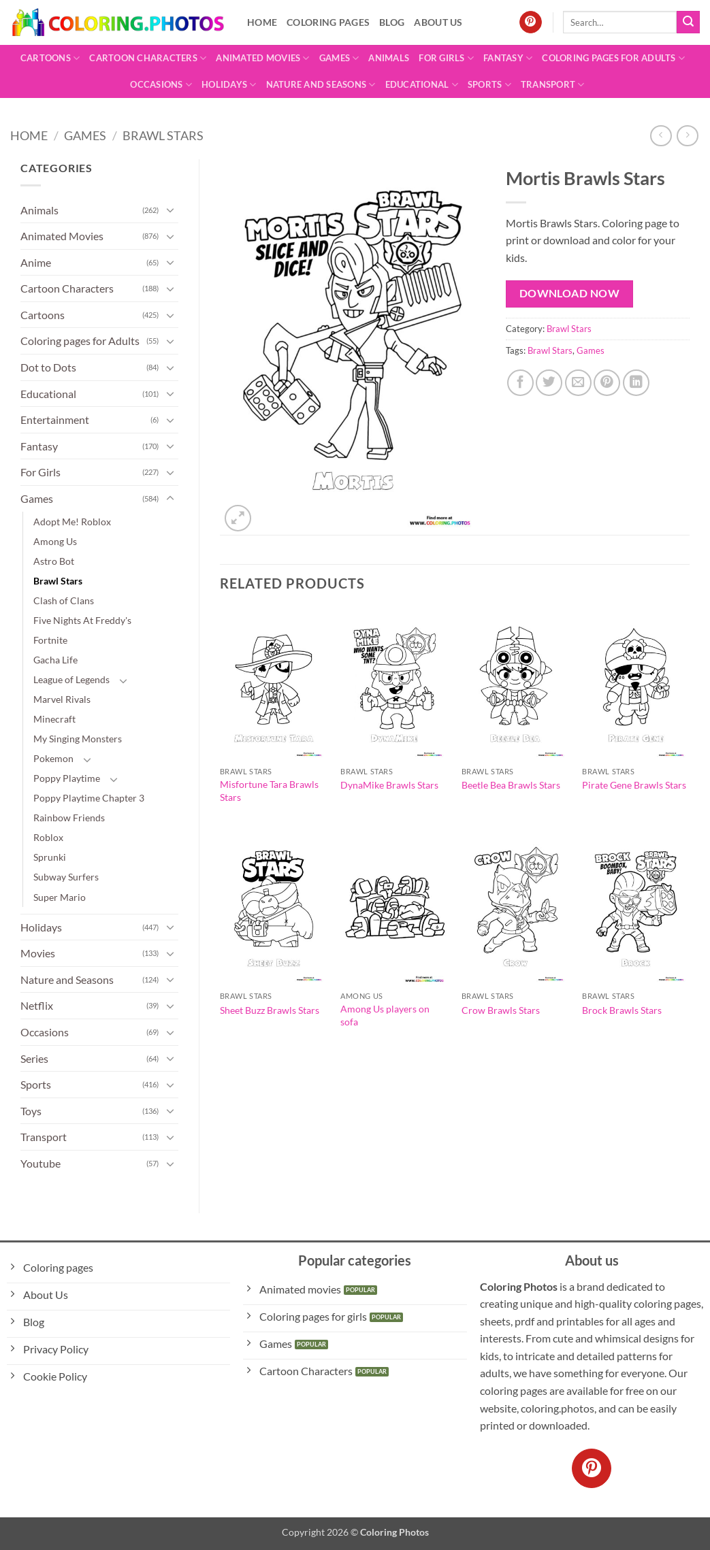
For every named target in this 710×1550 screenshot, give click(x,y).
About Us (438, 22)
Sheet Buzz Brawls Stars (269, 1010)
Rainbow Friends (69, 817)
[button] (238, 518)
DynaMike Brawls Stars (389, 785)
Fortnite (50, 640)
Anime (35, 262)
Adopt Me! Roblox (72, 521)
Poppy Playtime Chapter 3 (88, 798)
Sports (489, 84)
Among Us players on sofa (385, 1015)
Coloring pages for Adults (613, 58)
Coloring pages (328, 22)
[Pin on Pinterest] (607, 382)
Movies (37, 952)
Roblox (48, 837)
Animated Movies (262, 58)
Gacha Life (55, 659)
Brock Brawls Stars (622, 1010)
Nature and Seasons (321, 84)
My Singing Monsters (77, 738)
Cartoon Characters (147, 58)
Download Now (569, 293)
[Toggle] (170, 209)
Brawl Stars (163, 135)
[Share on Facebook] (520, 382)
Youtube (40, 1163)
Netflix (36, 1005)
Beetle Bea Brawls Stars (511, 785)
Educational (421, 84)
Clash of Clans (63, 600)
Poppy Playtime (66, 778)
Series (34, 1058)
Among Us (55, 541)
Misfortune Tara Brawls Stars (269, 790)
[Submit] (688, 22)
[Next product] (660, 135)
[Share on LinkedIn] (636, 382)
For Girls (446, 58)
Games (339, 58)
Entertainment (54, 419)
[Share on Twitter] (549, 382)
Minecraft (54, 719)
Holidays (229, 84)
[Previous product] (687, 135)
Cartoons (50, 58)
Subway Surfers (66, 877)
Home (262, 22)
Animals (388, 57)
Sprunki (49, 857)
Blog (391, 22)
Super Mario (59, 897)
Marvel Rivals (62, 699)
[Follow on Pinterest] (530, 22)
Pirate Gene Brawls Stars (634, 785)
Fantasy (507, 58)
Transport (553, 84)
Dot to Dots (48, 367)
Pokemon (53, 758)
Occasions (161, 84)
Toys (31, 1110)
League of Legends (71, 679)
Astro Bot (53, 561)
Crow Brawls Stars (501, 1010)
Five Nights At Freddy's (82, 620)
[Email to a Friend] (578, 382)
